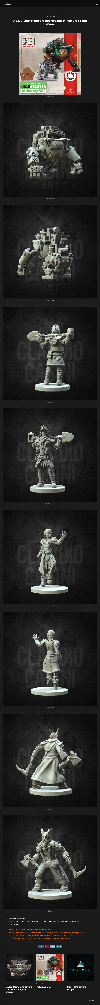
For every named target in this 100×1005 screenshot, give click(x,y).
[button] (92, 1000)
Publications (50, 16)
